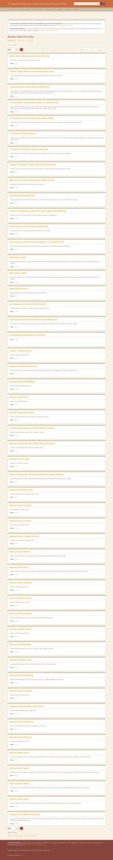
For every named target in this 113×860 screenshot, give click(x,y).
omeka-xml (30, 835)
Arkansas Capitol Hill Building (22, 382)
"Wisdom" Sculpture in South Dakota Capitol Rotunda (32, 165)
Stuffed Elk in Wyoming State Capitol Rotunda (29, 56)
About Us (76, 9)
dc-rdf (15, 835)
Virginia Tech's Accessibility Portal (49, 30)
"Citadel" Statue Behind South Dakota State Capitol (31, 71)
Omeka (21, 855)
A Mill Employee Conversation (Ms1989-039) (28, 226)
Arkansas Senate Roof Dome (21, 722)
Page (11, 49)
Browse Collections (25, 9)
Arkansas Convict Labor (19, 459)
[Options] (101, 3)
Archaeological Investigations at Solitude (27, 335)
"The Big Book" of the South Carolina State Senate (31, 118)
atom (9, 835)
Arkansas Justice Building (20, 583)
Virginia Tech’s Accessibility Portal (36, 844)
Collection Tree (49, 9)
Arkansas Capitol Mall (18, 397)
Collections (68, 9)
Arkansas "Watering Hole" (20, 351)
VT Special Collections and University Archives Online (37, 3)
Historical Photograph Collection (64, 25)
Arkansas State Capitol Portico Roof (24, 814)
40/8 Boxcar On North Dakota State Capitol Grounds (32, 180)
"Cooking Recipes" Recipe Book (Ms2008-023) (29, 87)
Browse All (11, 40)
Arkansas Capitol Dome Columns (23, 366)
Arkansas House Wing (18, 567)
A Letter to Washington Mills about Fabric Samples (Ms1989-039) (37, 211)
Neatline (59, 9)
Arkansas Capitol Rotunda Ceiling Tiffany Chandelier (32, 428)
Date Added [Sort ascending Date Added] (99, 49)
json (25, 835)
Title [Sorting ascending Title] (86, 49)
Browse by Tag (21, 40)
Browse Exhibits (37, 9)
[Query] (89, 3)
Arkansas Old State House (20, 598)
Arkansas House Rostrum (20, 552)
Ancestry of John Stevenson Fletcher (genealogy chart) (33, 319)
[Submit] (103, 3)
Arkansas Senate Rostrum (20, 737)
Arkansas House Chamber (20, 505)
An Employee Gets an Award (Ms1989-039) (27, 304)
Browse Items (13, 9)
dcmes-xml (21, 835)
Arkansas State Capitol (19, 753)
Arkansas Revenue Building (21, 675)
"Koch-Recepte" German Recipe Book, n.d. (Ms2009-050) (34, 102)
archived (16, 63)
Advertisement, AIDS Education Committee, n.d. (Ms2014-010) (36, 242)
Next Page (21, 49)
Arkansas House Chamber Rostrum (24, 536)
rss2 (35, 835)
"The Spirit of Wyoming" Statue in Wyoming (28, 149)
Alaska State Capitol (18, 257)
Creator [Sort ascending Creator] (92, 49)
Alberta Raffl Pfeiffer (18, 289)
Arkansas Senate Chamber (20, 691)
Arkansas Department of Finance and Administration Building (36, 474)
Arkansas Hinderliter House (21, 490)
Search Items (30, 40)
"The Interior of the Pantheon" (23, 134)
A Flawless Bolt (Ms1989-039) (22, 196)
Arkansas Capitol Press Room (21, 413)
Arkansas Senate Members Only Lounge (26, 706)
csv (12, 835)
